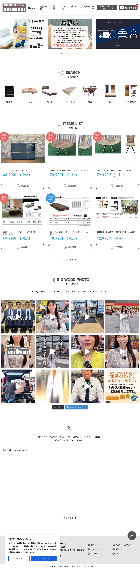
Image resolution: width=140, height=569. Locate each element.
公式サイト (86, 7)
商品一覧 (43, 7)
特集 (54, 7)
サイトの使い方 (69, 7)
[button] (34, 35)
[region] (32, 549)
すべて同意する (44, 559)
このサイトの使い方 (123, 545)
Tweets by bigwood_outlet (15, 450)
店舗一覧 (118, 549)
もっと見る (68, 259)
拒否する (19, 559)
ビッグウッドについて (99, 549)
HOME (31, 7)
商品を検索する (107, 7)
